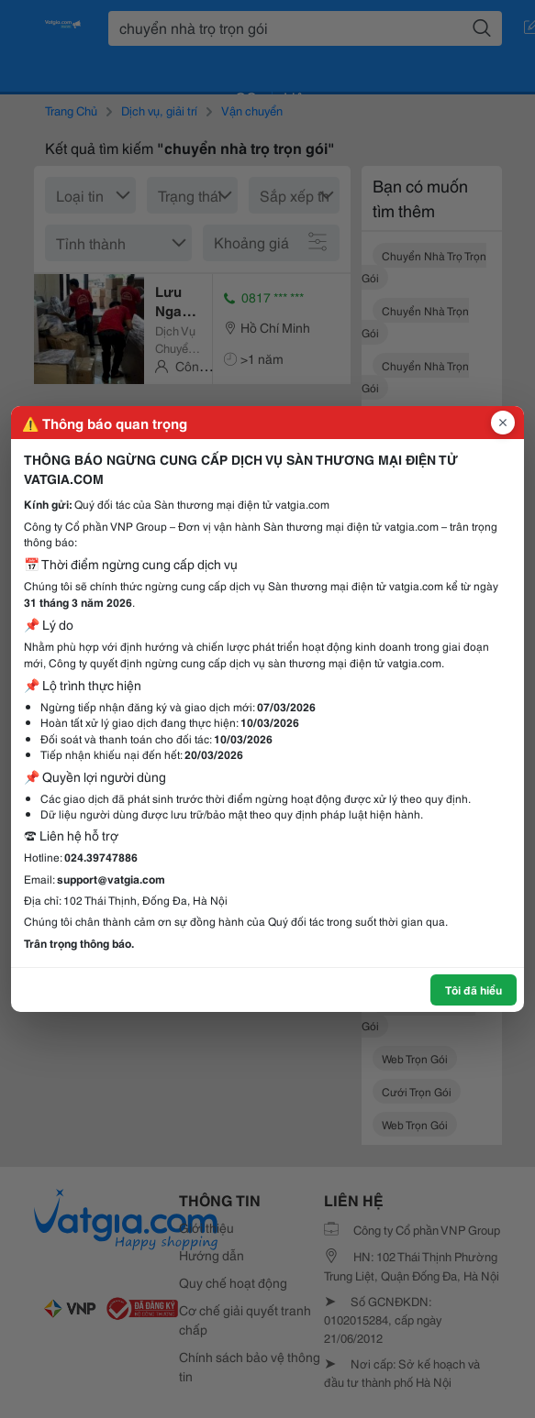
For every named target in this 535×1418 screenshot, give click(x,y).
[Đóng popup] (503, 422)
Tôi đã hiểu (473, 989)
